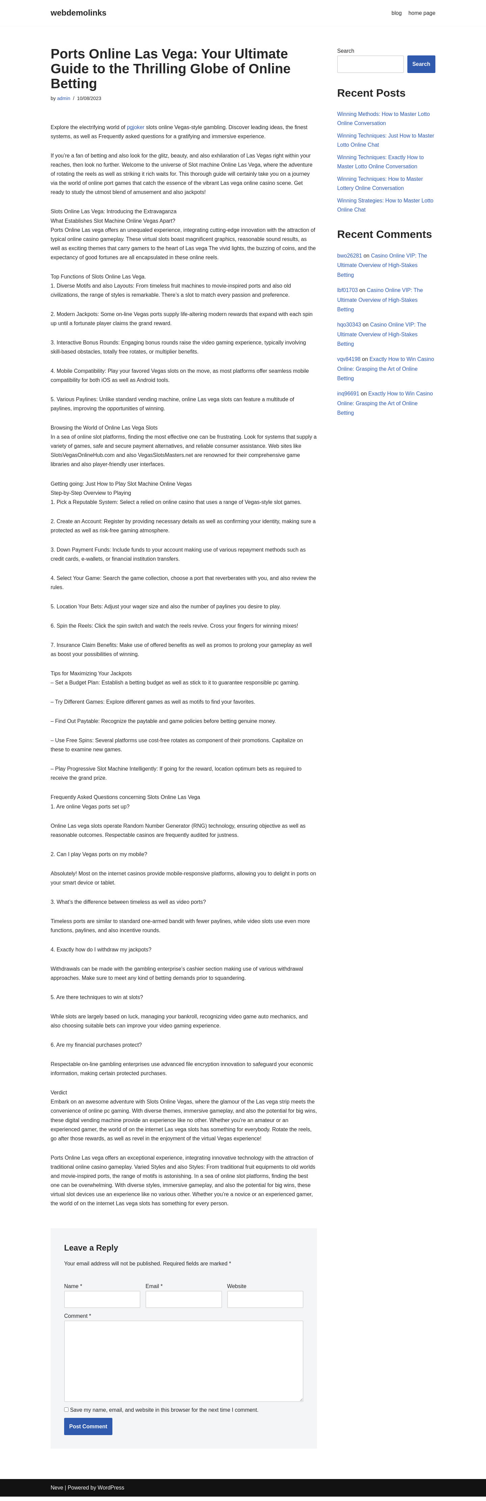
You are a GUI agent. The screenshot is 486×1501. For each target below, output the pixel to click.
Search (345, 51)
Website (237, 1290)
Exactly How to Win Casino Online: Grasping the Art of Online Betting (385, 369)
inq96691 (348, 394)
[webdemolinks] (78, 13)
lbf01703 (347, 291)
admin (63, 98)
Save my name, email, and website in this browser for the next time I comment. (164, 1414)
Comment (77, 1320)
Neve (57, 1492)
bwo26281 (349, 256)
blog (397, 13)
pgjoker (136, 127)
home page (421, 13)
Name (73, 1290)
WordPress (111, 1492)
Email (154, 1290)
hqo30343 (349, 325)
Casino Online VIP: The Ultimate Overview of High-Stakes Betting (382, 266)
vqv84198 (348, 360)
